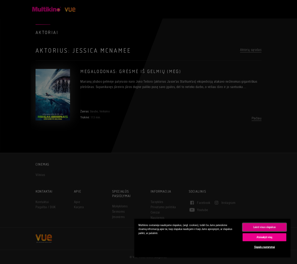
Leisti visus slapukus (264, 227)
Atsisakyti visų (264, 237)
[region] (212, 237)
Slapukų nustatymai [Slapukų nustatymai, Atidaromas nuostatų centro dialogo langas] (264, 247)
